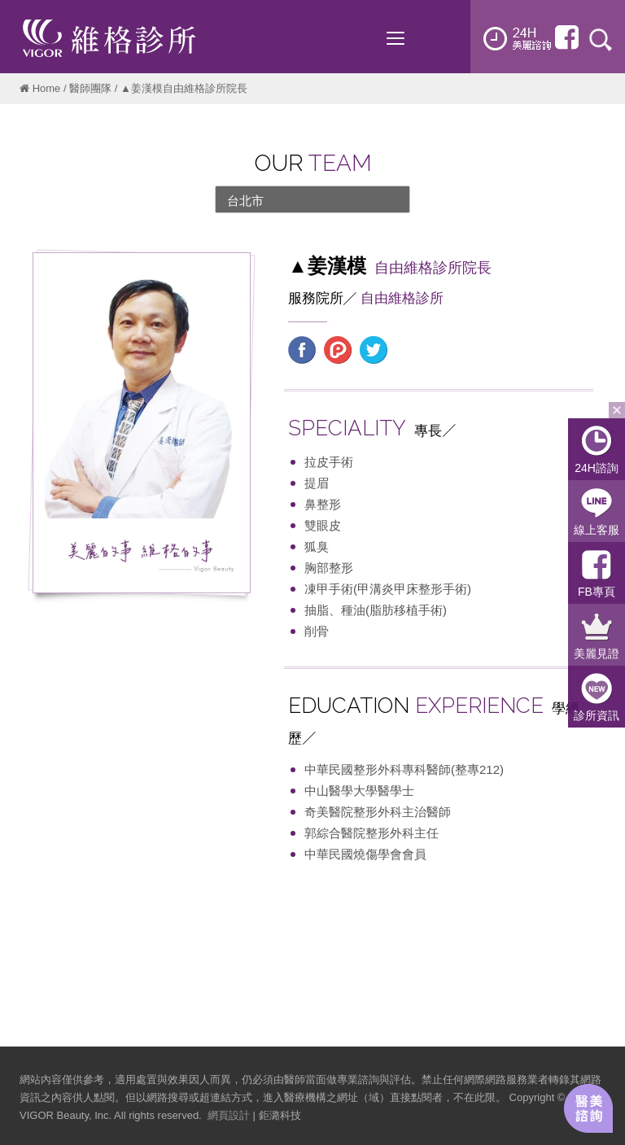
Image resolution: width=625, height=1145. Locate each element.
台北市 (245, 201)
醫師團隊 (90, 88)
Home (47, 88)
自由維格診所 (402, 298)
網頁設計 (229, 1115)
